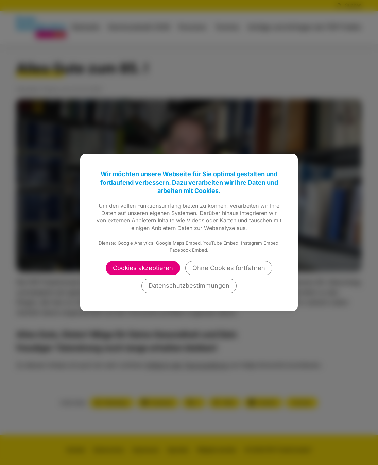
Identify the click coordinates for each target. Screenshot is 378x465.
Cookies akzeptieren (143, 267)
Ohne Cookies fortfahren (228, 267)
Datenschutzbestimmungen (189, 285)
